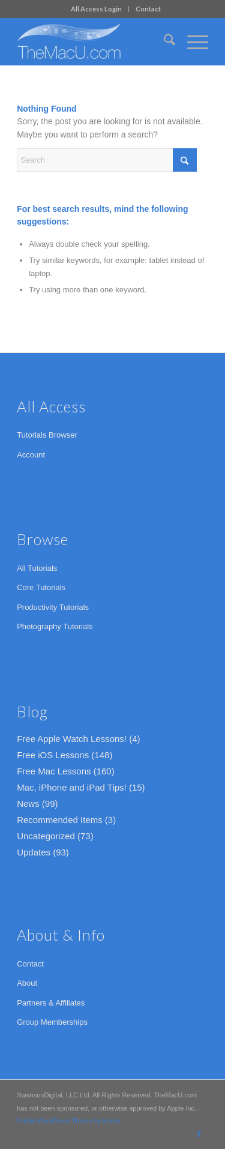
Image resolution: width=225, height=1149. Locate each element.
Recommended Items (60, 820)
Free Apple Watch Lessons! (72, 739)
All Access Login (96, 9)
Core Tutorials (41, 587)
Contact (148, 9)
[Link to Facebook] (199, 1134)
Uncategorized (46, 836)
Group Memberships (52, 1022)
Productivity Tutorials (53, 607)
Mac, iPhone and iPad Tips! (72, 787)
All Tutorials (37, 568)
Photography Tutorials (54, 626)
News (28, 803)
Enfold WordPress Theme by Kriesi (68, 1120)
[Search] (163, 41)
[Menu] (191, 41)
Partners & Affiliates (51, 1002)
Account (31, 454)
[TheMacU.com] (93, 41)
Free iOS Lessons (53, 755)
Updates (33, 852)
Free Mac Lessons (54, 771)
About (27, 983)
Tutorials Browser (47, 434)
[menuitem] (96, 9)
